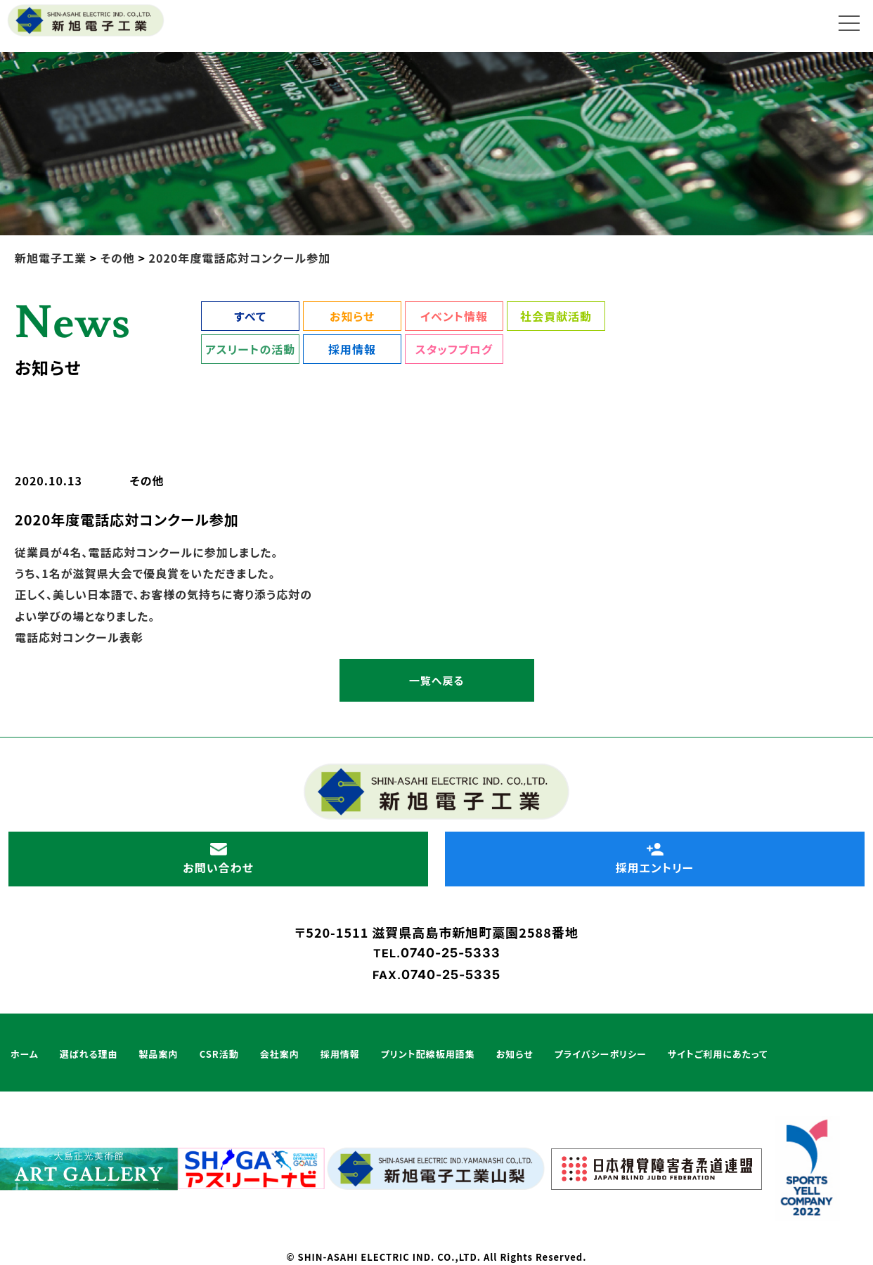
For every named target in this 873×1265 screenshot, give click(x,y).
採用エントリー (654, 859)
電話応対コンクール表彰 (79, 637)
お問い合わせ (217, 859)
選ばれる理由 (89, 1054)
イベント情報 (454, 316)
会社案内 (279, 1054)
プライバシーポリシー (601, 1054)
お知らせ (352, 316)
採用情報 (352, 349)
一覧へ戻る (436, 680)
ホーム (25, 1054)
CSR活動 (219, 1054)
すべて (250, 316)
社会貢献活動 (556, 316)
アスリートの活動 (250, 349)
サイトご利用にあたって (718, 1054)
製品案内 (159, 1054)
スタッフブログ (454, 349)
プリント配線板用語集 (428, 1054)
